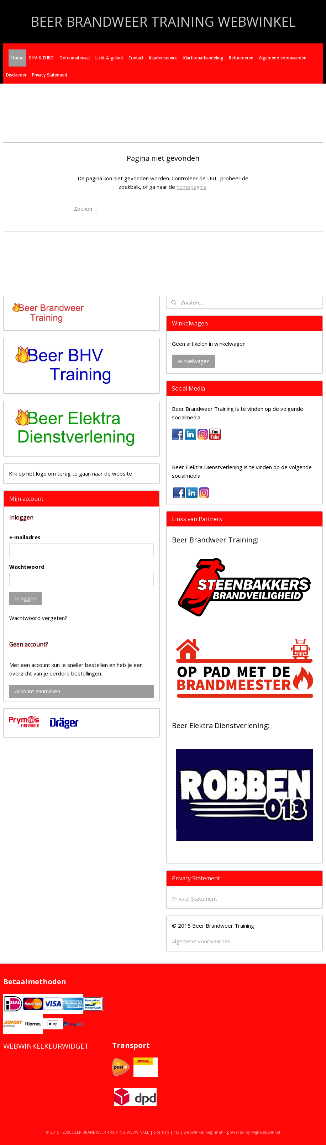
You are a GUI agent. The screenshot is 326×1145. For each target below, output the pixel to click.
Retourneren (241, 57)
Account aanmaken (37, 691)
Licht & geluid (109, 57)
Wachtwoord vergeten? (38, 617)
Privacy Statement (49, 75)
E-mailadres (25, 537)
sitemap (161, 1132)
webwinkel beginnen (204, 1132)
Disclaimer (16, 75)
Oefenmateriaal (74, 57)
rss (176, 1132)
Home (17, 57)
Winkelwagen (194, 361)
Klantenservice (163, 57)
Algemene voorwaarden (282, 57)
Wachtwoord (26, 566)
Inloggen (25, 598)
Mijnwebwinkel (265, 1132)
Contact (135, 57)
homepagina (191, 186)
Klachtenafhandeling (203, 57)
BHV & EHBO (41, 57)
